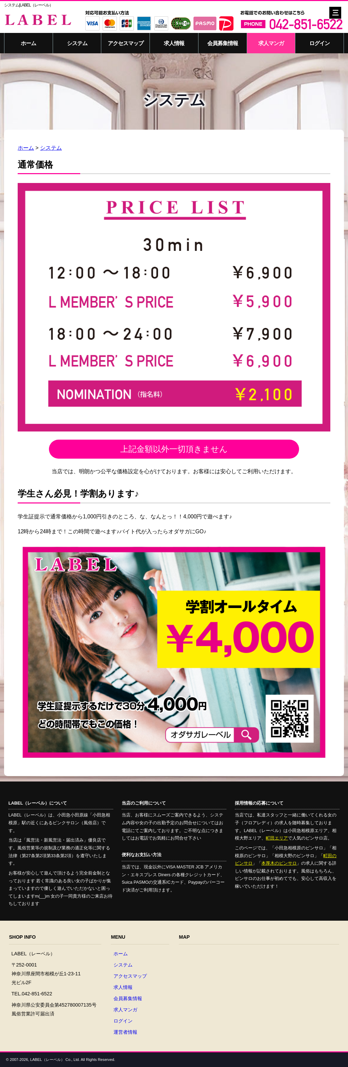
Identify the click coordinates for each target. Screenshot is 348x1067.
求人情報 (174, 43)
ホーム (28, 43)
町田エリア (277, 838)
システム (77, 43)
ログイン (319, 43)
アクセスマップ (125, 43)
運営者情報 (125, 1032)
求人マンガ (271, 43)
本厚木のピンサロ (279, 863)
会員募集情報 (222, 43)
